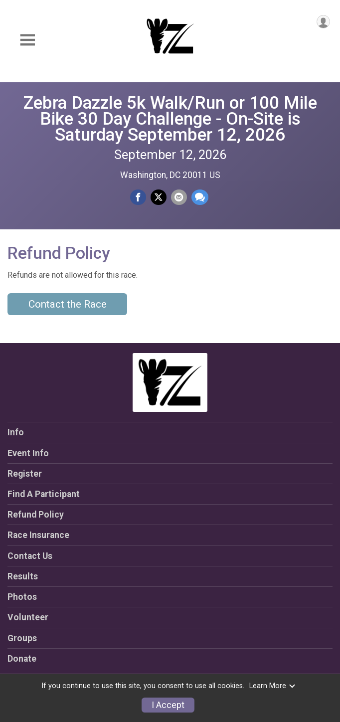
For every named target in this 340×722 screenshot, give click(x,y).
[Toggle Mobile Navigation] (27, 40)
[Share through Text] (199, 197)
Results (22, 576)
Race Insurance (38, 535)
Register (24, 474)
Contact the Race (67, 304)
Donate (21, 659)
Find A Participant (43, 494)
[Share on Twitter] (159, 197)
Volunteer (27, 617)
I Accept (168, 705)
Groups (22, 638)
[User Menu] (323, 21)
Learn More (272, 686)
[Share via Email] (179, 197)
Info (15, 432)
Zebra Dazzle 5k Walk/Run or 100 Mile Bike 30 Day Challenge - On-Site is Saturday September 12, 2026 (170, 118)
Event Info (28, 453)
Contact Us (29, 556)
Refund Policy (35, 515)
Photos (22, 597)
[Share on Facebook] (138, 197)
